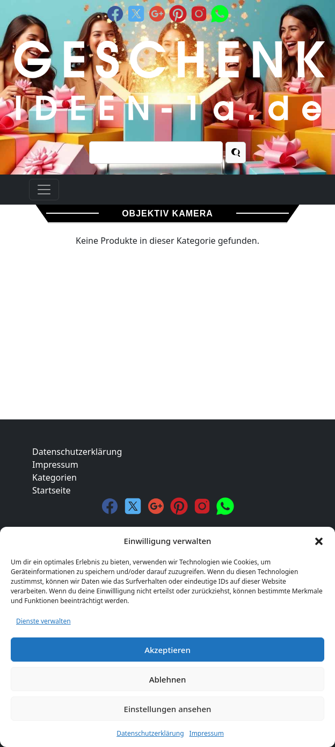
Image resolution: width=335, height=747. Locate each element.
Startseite (51, 490)
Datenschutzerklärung (150, 733)
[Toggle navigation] (44, 189)
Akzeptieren (167, 649)
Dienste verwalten (43, 621)
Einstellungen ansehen (168, 709)
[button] (319, 540)
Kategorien (54, 477)
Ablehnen (167, 679)
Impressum (207, 733)
